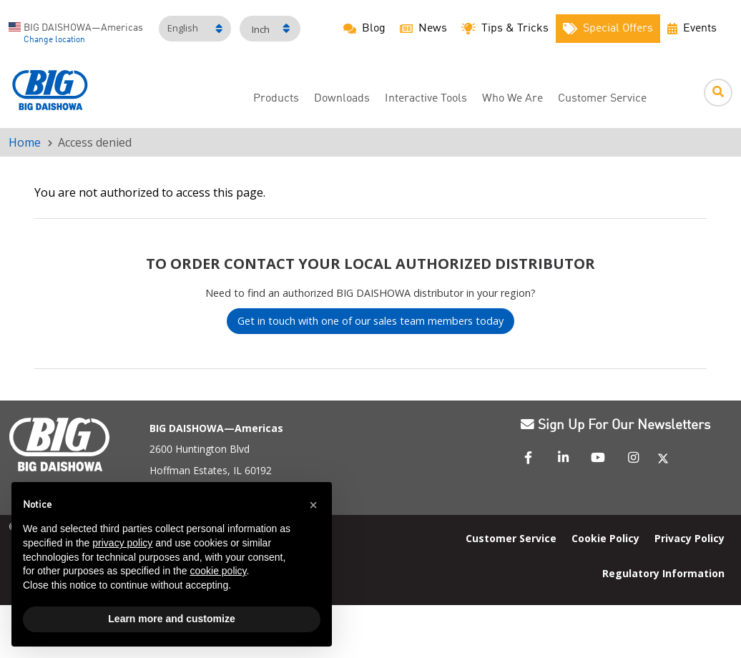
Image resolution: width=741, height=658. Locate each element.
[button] (313, 505)
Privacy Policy (689, 538)
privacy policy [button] (122, 543)
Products (276, 98)
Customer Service (602, 98)
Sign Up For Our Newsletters (615, 425)
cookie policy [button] (218, 570)
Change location (54, 40)
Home (25, 142)
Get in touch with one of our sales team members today (370, 321)
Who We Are (512, 98)
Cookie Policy (605, 538)
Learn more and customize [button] (171, 618)
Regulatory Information (663, 573)
